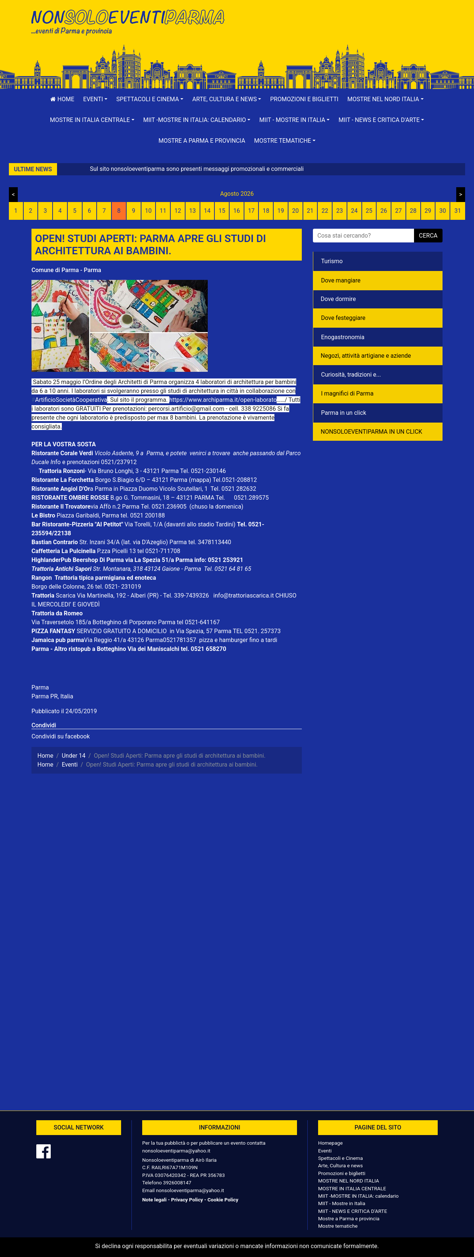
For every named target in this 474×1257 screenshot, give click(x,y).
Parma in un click (343, 412)
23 (339, 210)
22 (324, 210)
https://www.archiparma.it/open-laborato (223, 399)
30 (442, 210)
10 (148, 210)
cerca (428, 235)
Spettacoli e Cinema (340, 1158)
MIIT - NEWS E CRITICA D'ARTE (352, 1211)
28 (413, 210)
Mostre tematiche (338, 1226)
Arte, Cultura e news (340, 1165)
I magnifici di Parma (347, 393)
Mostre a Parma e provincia (201, 140)
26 (383, 210)
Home (62, 99)
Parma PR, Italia (52, 696)
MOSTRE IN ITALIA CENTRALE (352, 1188)
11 (163, 210)
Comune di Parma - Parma (66, 270)
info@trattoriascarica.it (243, 595)
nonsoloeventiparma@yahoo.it (176, 1151)
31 (457, 210)
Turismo (332, 261)
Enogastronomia (342, 337)
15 (221, 210)
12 (177, 210)
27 (398, 210)
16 (236, 210)
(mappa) (201, 479)
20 (295, 210)
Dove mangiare (341, 280)
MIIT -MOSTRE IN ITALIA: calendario (358, 1196)
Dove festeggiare (343, 317)
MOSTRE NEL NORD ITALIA (348, 1181)
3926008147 (177, 1182)
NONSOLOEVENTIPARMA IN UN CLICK (371, 431)
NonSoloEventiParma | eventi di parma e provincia (131, 21)
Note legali (154, 1200)
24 (354, 210)
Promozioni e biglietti (304, 99)
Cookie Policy (222, 1200)
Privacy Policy (187, 1200)
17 (251, 210)
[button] (95, 99)
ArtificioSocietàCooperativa (69, 399)
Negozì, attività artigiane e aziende (366, 355)
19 (280, 210)
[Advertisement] (343, 30)
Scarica (66, 595)
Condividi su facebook (60, 736)
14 (207, 210)
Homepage (330, 1143)
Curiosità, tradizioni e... (351, 374)
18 (266, 210)
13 (192, 210)
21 (310, 210)
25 (369, 210)
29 (427, 210)
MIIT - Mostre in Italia (341, 1203)
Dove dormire (338, 298)
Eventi (325, 1151)
